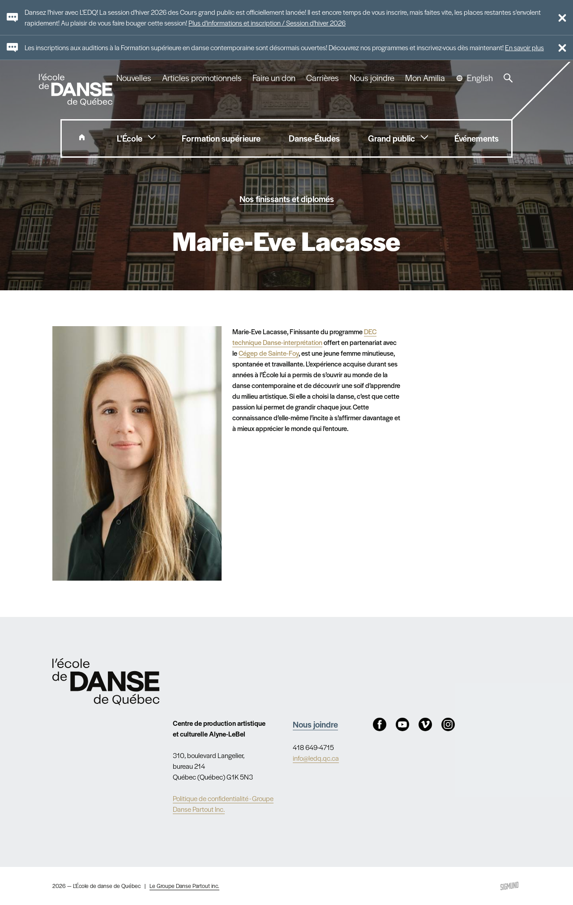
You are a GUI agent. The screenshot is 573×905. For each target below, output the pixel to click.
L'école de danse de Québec (76, 89)
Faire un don (273, 77)
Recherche (508, 77)
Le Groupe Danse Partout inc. (184, 886)
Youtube (402, 724)
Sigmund (509, 886)
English (480, 77)
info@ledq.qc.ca (316, 758)
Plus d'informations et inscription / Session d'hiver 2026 (267, 22)
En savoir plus (524, 47)
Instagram (448, 724)
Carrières (322, 77)
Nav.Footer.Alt (106, 681)
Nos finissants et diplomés (286, 198)
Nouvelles (133, 77)
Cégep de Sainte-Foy (269, 353)
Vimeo (425, 724)
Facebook (379, 724)
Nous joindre (372, 77)
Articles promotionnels (202, 77)
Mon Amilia (425, 77)
